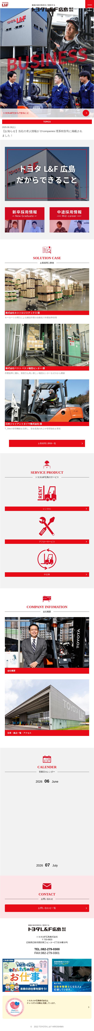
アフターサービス (47, 542)
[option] (47, 63)
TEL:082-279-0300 (47, 949)
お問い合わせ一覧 (47, 908)
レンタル (47, 509)
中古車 (47, 574)
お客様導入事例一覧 (47, 443)
